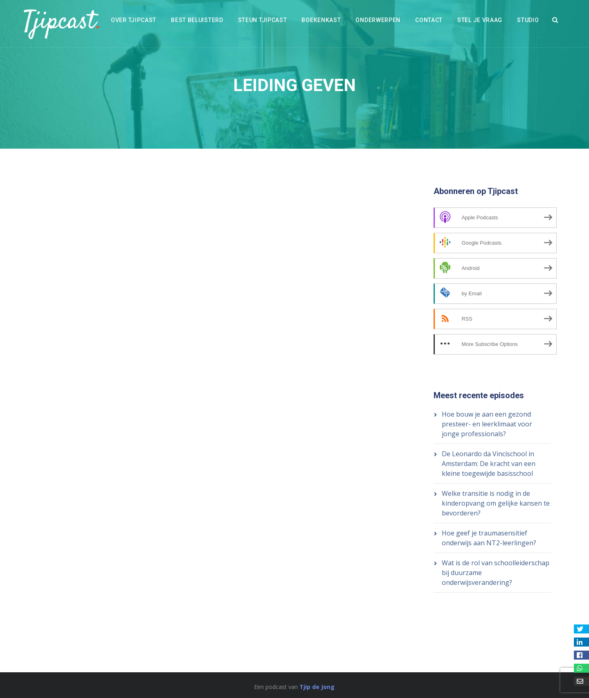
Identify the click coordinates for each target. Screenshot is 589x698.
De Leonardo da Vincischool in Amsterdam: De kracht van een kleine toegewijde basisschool (488, 463)
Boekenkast (321, 20)
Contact (429, 20)
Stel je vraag (479, 20)
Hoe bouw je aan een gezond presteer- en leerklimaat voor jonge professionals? (487, 424)
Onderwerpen (377, 20)
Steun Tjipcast (262, 20)
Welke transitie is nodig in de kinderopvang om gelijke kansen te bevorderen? (496, 503)
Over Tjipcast (133, 20)
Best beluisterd (197, 20)
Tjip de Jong (317, 687)
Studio (528, 20)
